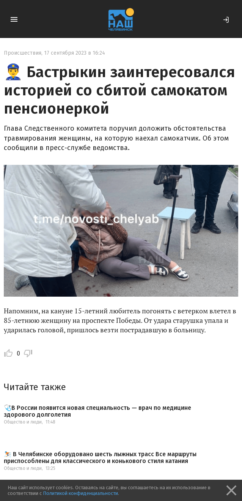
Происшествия (22, 53)
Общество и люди (23, 422)
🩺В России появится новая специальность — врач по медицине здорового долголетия (97, 411)
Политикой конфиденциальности (80, 493)
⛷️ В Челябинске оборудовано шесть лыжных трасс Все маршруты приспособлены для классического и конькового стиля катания (100, 457)
